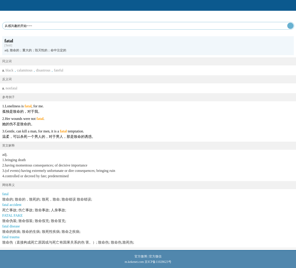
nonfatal (11, 88)
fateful (58, 70)
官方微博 (140, 256)
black (9, 70)
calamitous (24, 70)
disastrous (43, 70)
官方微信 (155, 256)
